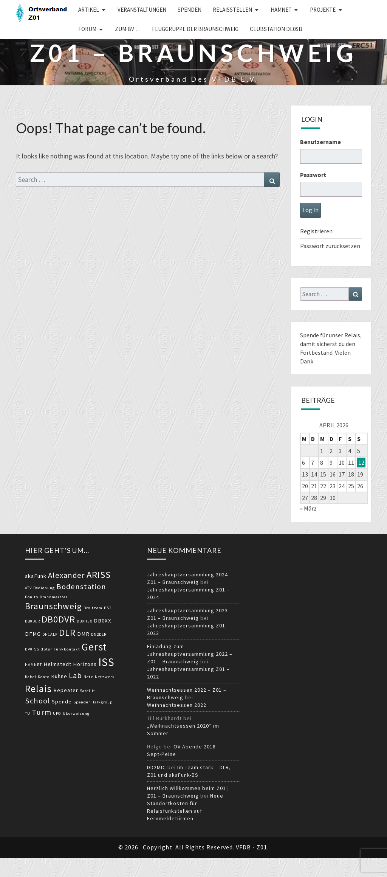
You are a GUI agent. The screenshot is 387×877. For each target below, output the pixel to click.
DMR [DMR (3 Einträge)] (83, 633)
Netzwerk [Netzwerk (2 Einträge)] (105, 676)
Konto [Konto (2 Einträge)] (44, 676)
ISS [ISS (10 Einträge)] (106, 662)
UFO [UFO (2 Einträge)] (57, 713)
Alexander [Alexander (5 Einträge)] (66, 575)
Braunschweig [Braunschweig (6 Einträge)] (53, 606)
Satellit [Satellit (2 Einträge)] (87, 690)
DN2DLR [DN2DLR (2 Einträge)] (99, 634)
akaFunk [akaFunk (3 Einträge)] (35, 576)
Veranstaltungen (142, 9)
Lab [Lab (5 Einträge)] (75, 675)
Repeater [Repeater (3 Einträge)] (65, 690)
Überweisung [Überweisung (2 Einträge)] (76, 713)
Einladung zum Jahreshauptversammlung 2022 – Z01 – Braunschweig (189, 654)
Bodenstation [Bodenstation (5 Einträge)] (81, 586)
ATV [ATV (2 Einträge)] (28, 587)
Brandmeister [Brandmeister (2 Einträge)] (54, 596)
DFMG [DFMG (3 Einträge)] (33, 633)
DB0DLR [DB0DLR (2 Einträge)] (32, 621)
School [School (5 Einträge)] (37, 701)
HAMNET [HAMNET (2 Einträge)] (33, 664)
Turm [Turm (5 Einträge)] (41, 712)
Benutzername (320, 142)
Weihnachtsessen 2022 (176, 705)
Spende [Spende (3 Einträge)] (62, 701)
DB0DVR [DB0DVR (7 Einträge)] (58, 619)
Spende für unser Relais (330, 335)
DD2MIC (156, 767)
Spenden (189, 9)
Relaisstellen (232, 9)
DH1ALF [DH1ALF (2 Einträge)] (49, 634)
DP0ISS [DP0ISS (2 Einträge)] (32, 649)
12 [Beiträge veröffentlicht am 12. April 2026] (361, 462)
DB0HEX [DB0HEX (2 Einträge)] (84, 621)
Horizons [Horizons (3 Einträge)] (85, 664)
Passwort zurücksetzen (330, 246)
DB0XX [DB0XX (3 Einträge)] (102, 620)
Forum (87, 29)
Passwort (313, 175)
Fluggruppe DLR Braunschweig (195, 29)
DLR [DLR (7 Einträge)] (67, 632)
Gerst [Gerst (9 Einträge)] (94, 646)
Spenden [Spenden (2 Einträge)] (82, 702)
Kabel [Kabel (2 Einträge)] (30, 676)
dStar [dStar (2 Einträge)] (46, 649)
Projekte (323, 9)
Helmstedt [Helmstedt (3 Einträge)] (57, 664)
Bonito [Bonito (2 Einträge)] (31, 596)
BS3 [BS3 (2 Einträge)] (107, 607)
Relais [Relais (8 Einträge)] (38, 688)
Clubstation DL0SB (276, 29)
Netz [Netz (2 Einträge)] (88, 676)
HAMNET (281, 9)
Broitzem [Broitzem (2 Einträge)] (93, 607)
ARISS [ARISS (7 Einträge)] (99, 575)
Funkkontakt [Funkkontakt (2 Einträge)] (67, 649)
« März (308, 508)
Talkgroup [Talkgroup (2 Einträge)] (103, 702)
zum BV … (128, 29)
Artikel (88, 9)
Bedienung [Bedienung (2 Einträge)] (44, 587)
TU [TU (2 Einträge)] (27, 713)
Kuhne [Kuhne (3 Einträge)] (59, 676)
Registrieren (316, 231)
